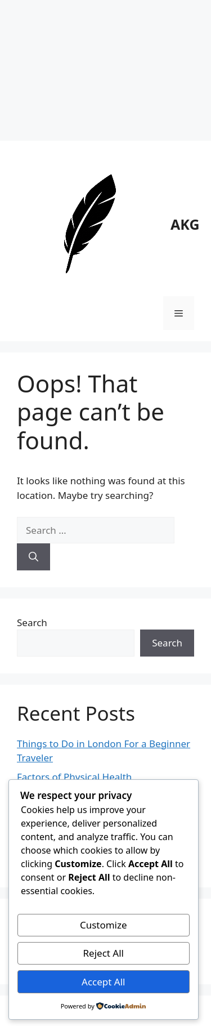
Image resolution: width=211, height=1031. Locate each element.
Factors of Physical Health (74, 776)
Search (32, 622)
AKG (185, 224)
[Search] (33, 556)
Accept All (103, 981)
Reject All (103, 953)
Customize (103, 924)
